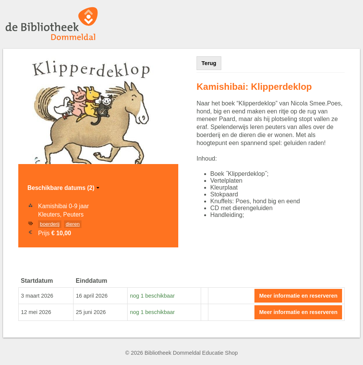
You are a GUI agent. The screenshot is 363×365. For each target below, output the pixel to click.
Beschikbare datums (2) (64, 188)
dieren (73, 224)
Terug (208, 63)
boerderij (49, 224)
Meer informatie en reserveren (298, 296)
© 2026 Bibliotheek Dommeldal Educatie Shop (181, 353)
